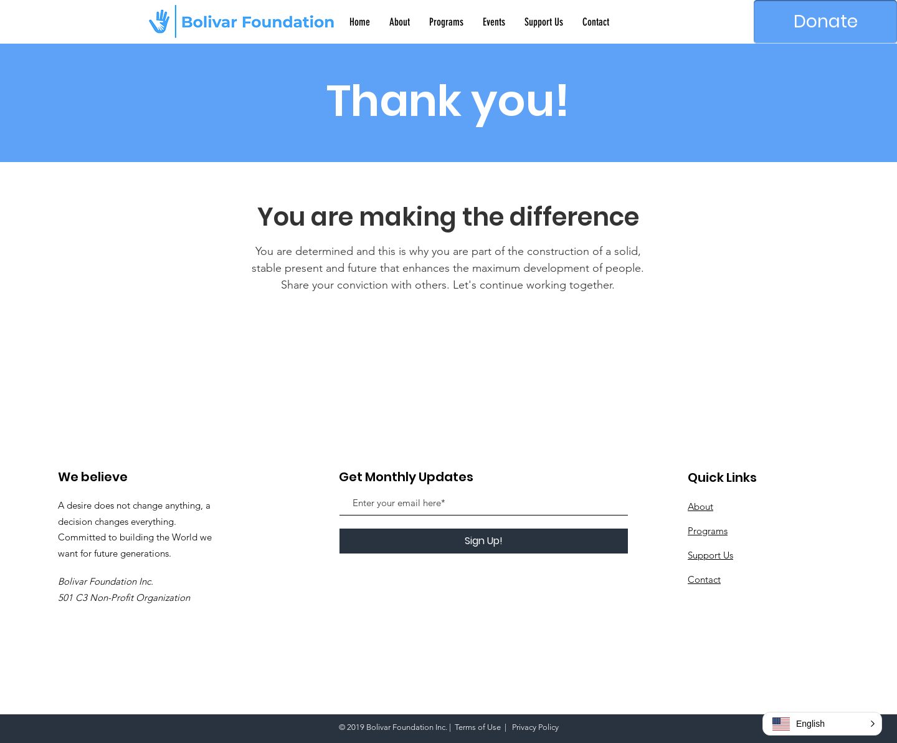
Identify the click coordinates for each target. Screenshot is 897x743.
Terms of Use (478, 727)
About (700, 506)
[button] (822, 723)
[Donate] (825, 22)
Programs (708, 531)
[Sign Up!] (483, 541)
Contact (704, 579)
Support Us (710, 555)
